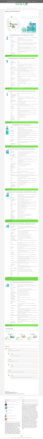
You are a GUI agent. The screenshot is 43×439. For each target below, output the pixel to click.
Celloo (35, 408)
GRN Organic (36, 412)
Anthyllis (36, 405)
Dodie (33, 410)
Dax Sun (23, 410)
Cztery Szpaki (33, 409)
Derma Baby (27, 410)
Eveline (37, 411)
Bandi (27, 407)
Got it (35, 1)
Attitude (22, 406)
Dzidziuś (23, 411)
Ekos (30, 411)
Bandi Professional (30, 407)
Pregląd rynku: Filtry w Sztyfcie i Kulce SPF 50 (12, 415)
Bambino (25, 407)
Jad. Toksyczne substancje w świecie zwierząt (12, 418)
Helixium (34, 413)
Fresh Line (31, 412)
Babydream (23, 407)
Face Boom (23, 412)
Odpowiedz (34, 373)
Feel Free (26, 412)
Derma (25, 410)
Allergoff (36, 404)
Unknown (9, 348)
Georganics (23, 413)
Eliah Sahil (35, 411)
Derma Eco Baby (30, 410)
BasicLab (35, 407)
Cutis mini (30, 409)
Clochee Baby (25, 409)
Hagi (29, 413)
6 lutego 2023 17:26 (12, 365)
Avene (24, 406)
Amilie (29, 405)
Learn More (33, 1)
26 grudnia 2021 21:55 (9, 349)
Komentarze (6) (8, 12)
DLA (35, 409)
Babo (28, 406)
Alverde (28, 405)
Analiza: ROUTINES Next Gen (8, 339)
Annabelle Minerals (32, 405)
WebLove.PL (30, 437)
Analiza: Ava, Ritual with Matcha (19, 339)
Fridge (33, 412)
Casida (34, 408)
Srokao (12, 375)
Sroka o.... (18, 437)
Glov (28, 413)
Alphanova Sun (23, 405)
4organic (25, 404)
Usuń (36, 357)
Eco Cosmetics (25, 411)
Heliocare (32, 413)
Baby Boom (34, 406)
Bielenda (23, 408)
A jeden (27, 404)
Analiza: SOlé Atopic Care (29, 339)
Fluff (29, 412)
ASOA (32, 404)
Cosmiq (28, 409)
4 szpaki (23, 404)
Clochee (23, 409)
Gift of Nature (26, 413)
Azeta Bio (27, 406)
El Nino (32, 411)
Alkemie (34, 404)
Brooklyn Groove (29, 408)
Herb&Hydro (37, 413)
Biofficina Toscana (25, 408)
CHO (32, 408)
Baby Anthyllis (31, 406)
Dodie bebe (35, 410)
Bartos (33, 407)
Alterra (26, 405)
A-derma (29, 404)
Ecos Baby (28, 411)
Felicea (27, 412)
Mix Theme (25, 437)
